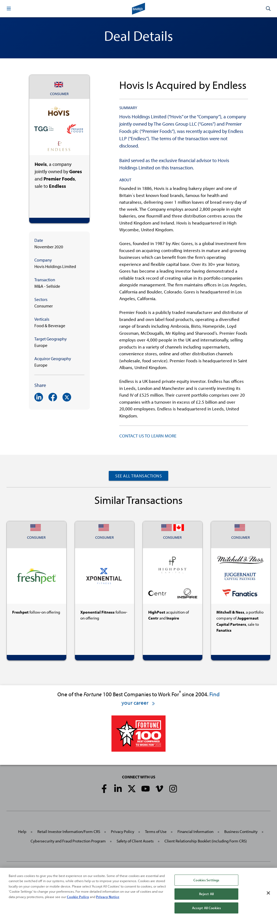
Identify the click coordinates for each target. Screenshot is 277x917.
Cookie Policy (78, 902)
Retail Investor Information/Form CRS (68, 831)
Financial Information (195, 831)
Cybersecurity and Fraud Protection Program (68, 841)
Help (22, 831)
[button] (8, 8)
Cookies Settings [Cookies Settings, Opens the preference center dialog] (206, 885)
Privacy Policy (122, 831)
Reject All (206, 899)
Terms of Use (156, 831)
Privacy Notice (107, 902)
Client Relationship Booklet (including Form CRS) (205, 841)
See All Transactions (138, 475)
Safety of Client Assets (135, 841)
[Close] (268, 898)
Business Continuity (241, 831)
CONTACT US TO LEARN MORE (147, 436)
